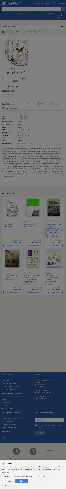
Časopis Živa (6, 405)
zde (21, 486)
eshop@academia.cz (44, 392)
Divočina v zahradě (10, 224)
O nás (4, 400)
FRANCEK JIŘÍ (7, 280)
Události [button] (21, 13)
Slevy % (50, 14)
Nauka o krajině (29, 224)
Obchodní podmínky (9, 383)
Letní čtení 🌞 (60, 15)
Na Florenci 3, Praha (9, 424)
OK (21, 481)
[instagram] (10, 438)
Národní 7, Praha (7, 421)
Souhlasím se (49, 426)
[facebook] (4, 438)
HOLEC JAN (28, 280)
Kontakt (38, 375)
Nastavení (8, 481)
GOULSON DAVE (8, 91)
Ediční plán (6, 402)
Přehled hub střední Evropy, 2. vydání (31, 276)
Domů (5, 32)
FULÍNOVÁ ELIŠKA (50, 282)
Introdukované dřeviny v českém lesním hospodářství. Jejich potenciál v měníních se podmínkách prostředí (54, 228)
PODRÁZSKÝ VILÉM (51, 235)
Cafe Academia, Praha (9, 427)
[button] (47, 3)
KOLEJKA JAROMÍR (30, 227)
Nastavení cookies (8, 389)
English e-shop (7, 408)
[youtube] (16, 438)
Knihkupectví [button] (36, 13)
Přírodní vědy (20, 32)
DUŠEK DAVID (55, 237)
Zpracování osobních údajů (11, 386)
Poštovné (5, 381)
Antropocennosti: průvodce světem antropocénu (51, 277)
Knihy (12, 32)
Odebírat (40, 433)
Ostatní (29, 32)
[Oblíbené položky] (54, 3)
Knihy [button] (9, 13)
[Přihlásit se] (37, 3)
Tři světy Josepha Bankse (10, 276)
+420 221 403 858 (42, 390)
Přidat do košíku (12, 245)
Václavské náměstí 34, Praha (12, 418)
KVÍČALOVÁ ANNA (50, 284)
